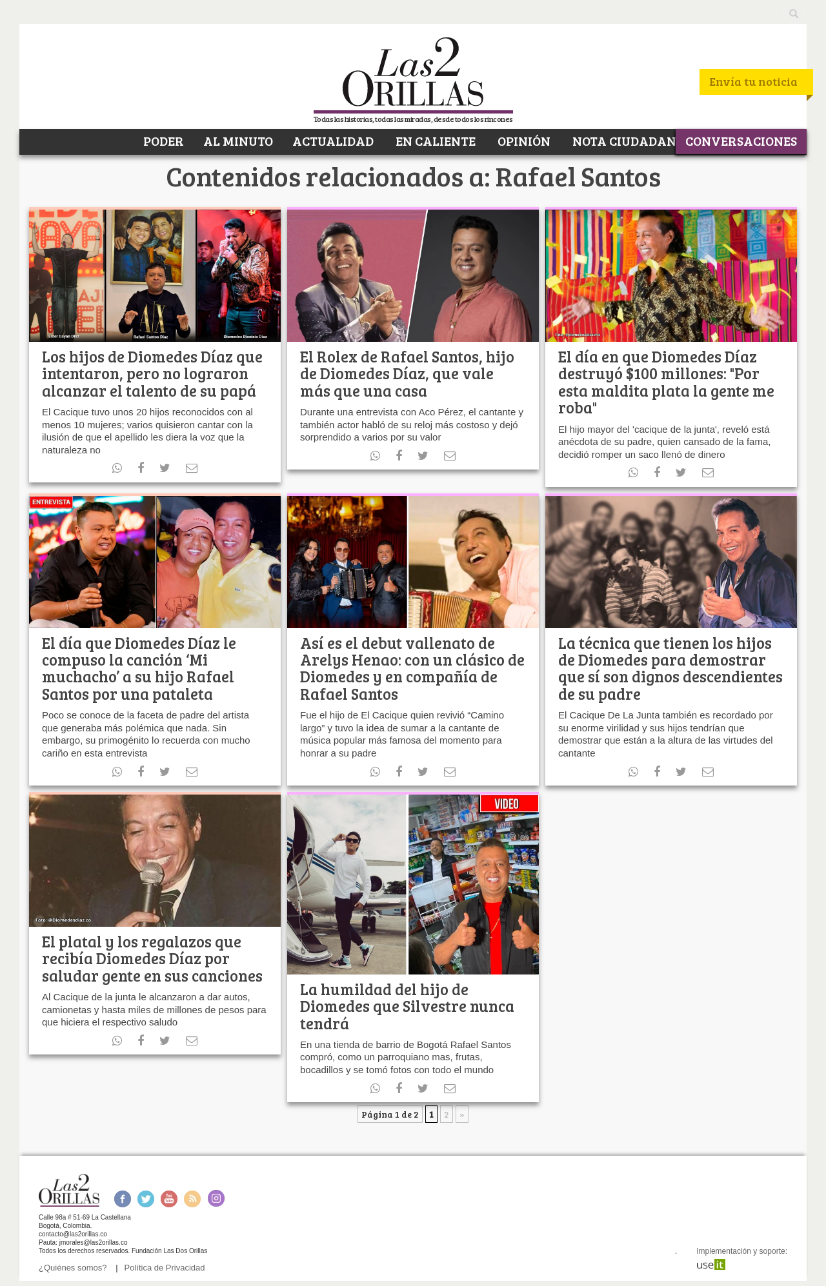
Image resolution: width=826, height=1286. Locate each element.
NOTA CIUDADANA (627, 141)
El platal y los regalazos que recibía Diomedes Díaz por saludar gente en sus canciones (152, 958)
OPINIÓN (522, 141)
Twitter (145, 1198)
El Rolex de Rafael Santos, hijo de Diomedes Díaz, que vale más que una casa (407, 373)
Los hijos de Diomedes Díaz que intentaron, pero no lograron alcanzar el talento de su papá (152, 373)
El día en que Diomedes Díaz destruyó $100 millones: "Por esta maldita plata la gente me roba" (666, 382)
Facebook (122, 1198)
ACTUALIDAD (333, 141)
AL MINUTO (238, 141)
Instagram (216, 1198)
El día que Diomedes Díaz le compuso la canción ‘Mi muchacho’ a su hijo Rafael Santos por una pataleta (139, 668)
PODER (162, 141)
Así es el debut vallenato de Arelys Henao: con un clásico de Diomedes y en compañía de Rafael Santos (412, 668)
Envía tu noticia (753, 81)
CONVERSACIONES (741, 141)
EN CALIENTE (434, 141)
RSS (192, 1198)
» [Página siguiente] (462, 1114)
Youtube (169, 1198)
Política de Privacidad (165, 1267)
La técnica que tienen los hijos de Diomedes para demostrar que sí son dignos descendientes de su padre (670, 668)
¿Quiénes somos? (73, 1267)
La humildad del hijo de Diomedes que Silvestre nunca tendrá (407, 1006)
